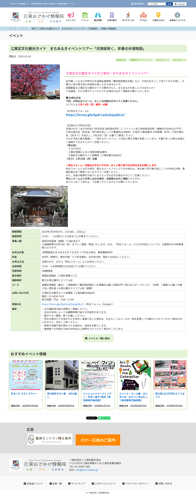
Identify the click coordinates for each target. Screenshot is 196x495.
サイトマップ (76, 483)
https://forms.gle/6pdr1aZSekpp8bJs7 (95, 114)
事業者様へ (138, 3)
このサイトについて (104, 483)
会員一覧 (56, 483)
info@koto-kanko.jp (87, 470)
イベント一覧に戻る (97, 338)
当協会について (33, 483)
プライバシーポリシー (135, 483)
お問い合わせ (163, 483)
